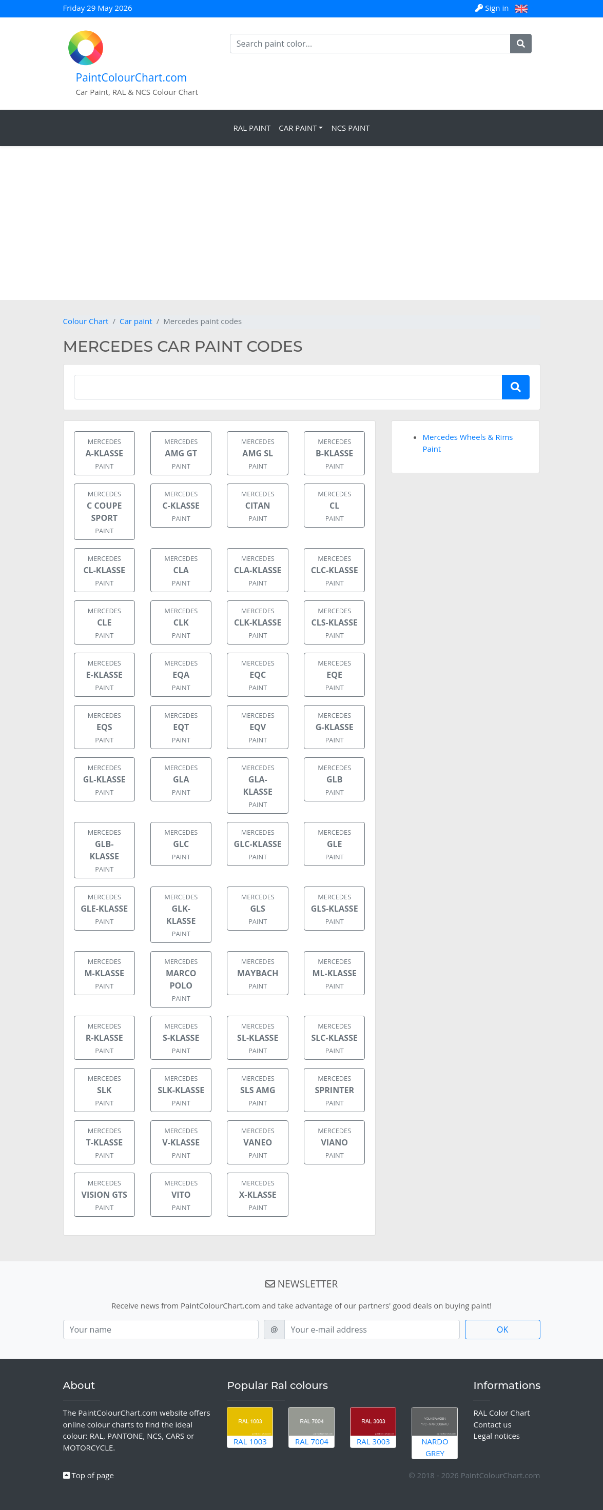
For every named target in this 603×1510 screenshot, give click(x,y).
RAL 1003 (250, 1426)
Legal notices (496, 1436)
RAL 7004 (311, 1426)
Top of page (88, 1475)
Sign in (493, 8)
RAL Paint (251, 128)
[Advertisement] (301, 223)
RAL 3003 (373, 1426)
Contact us (492, 1424)
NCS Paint (350, 128)
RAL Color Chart (501, 1412)
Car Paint (298, 128)
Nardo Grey (434, 1432)
